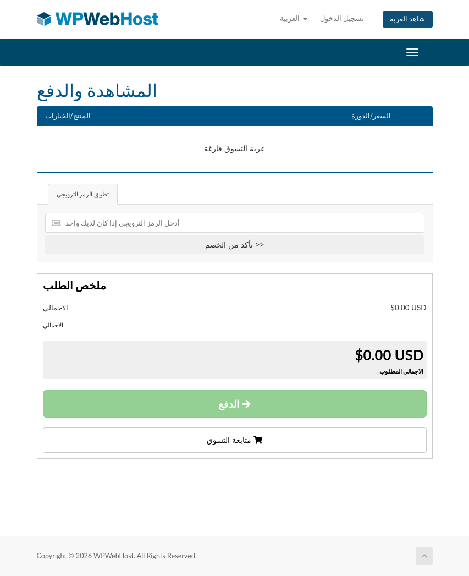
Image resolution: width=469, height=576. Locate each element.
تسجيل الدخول (342, 18)
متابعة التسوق (234, 440)
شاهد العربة (407, 19)
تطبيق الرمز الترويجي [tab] (83, 194)
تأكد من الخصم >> (234, 244)
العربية (293, 18)
